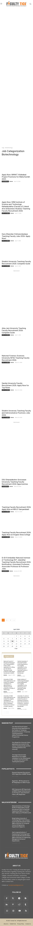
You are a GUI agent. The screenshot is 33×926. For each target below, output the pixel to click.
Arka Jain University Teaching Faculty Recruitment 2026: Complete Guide (14, 330)
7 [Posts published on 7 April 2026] (12, 639)
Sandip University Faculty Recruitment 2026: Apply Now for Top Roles (15, 385)
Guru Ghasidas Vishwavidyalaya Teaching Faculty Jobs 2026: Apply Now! (16, 236)
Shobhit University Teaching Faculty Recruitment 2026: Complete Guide (16, 262)
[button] (29, 4)
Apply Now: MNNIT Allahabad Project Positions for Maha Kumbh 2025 (16, 177)
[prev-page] (5, 712)
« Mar (15, 648)
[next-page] (14, 620)
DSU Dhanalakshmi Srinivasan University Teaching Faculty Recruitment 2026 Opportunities (15, 482)
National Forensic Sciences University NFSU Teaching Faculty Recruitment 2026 (15, 358)
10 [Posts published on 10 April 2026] (25, 639)
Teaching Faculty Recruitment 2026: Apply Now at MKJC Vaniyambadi (16, 508)
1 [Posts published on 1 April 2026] (16, 636)
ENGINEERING (5, 181)
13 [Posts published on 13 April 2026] (8, 641)
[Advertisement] (16, 25)
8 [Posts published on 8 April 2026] (16, 639)
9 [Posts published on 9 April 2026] (20, 639)
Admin (11, 181)
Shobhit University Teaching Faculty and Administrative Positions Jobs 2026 (16, 413)
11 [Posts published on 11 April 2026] (29, 639)
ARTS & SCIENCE (5, 213)
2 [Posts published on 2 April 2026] (20, 636)
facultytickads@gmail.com (16, 885)
